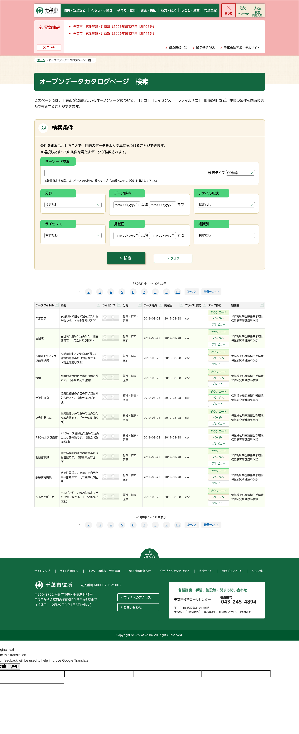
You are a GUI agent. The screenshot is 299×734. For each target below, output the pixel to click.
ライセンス (53, 224)
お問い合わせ (132, 607)
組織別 (203, 224)
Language (243, 13)
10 (178, 292)
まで (166, 204)
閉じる (228, 13)
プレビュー (218, 324)
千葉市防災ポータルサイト (242, 47)
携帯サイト (205, 571)
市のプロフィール (232, 571)
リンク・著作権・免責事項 (104, 571)
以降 (130, 204)
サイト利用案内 (69, 571)
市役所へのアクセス (137, 597)
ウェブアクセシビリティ (174, 571)
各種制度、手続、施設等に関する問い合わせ (212, 590)
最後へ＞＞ (211, 291)
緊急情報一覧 (178, 47)
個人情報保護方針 (140, 571)
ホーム (41, 60)
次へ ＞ (192, 291)
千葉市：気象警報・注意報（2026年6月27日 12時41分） (114, 33)
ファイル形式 (208, 193)
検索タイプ (216, 172)
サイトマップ (42, 571)
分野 (48, 193)
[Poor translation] (14, 666)
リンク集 (257, 571)
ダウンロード (218, 312)
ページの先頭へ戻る (149, 555)
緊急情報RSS (205, 47)
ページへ (218, 318)
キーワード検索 (57, 161)
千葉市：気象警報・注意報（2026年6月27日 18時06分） (114, 26)
